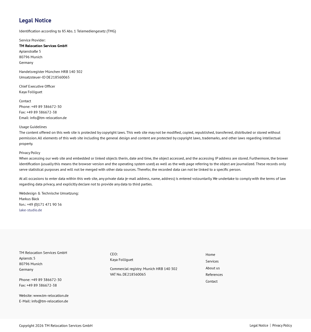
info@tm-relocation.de (49, 301)
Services (212, 261)
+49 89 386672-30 (46, 279)
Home (210, 254)
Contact (212, 281)
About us (213, 268)
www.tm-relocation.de (51, 295)
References (214, 274)
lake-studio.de (30, 210)
